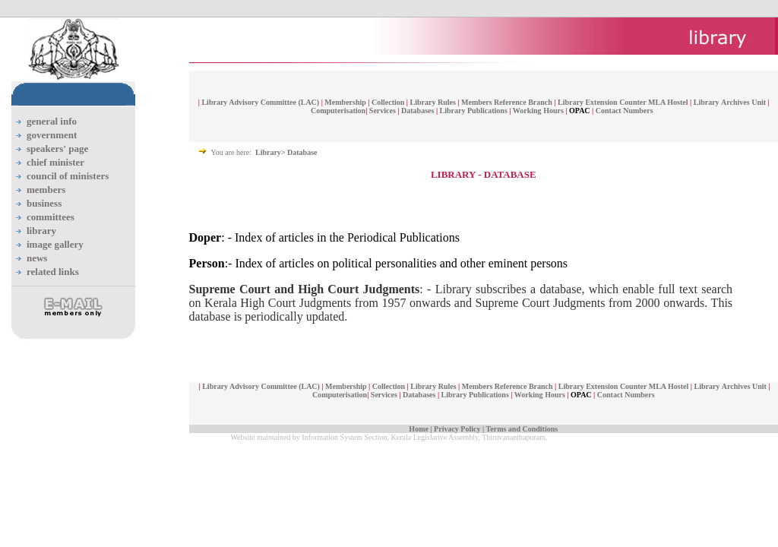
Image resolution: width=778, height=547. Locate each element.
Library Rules (433, 102)
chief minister (55, 162)
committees (50, 217)
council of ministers (68, 176)
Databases (417, 110)
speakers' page (57, 148)
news (37, 258)
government (52, 135)
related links (53, 271)
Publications (487, 110)
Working (539, 110)
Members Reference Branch (506, 102)
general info (52, 121)
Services (382, 110)
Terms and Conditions (522, 429)
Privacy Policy (457, 429)
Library (571, 102)
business (44, 203)
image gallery (55, 244)
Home (419, 429)
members (46, 189)
